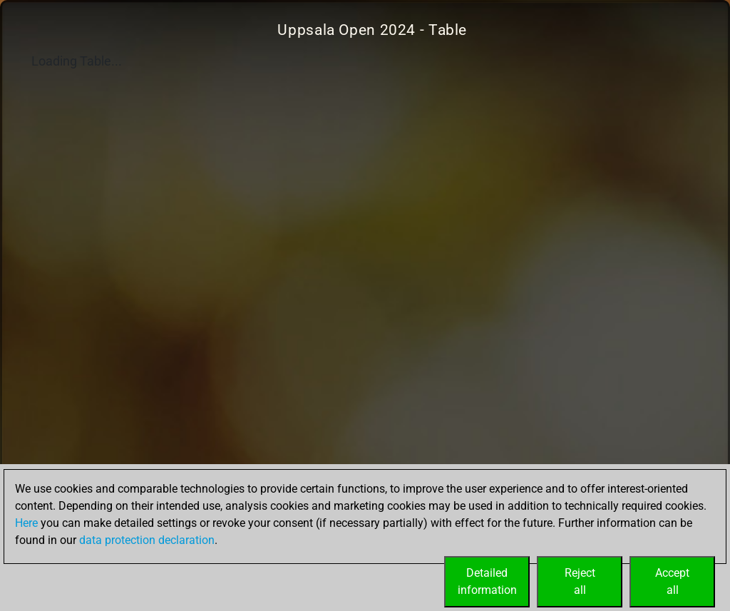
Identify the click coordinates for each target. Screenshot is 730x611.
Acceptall (672, 581)
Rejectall (580, 581)
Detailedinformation (487, 581)
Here (26, 523)
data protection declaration (147, 540)
